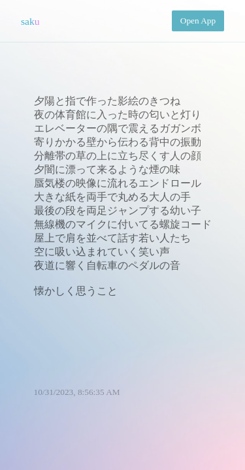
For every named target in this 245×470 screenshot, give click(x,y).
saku (30, 21)
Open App (198, 20)
